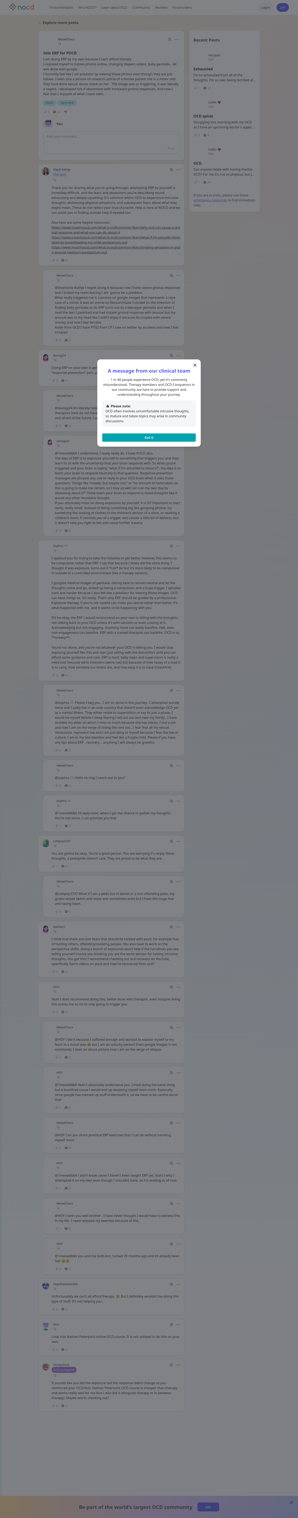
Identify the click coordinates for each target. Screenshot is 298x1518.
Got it (148, 437)
